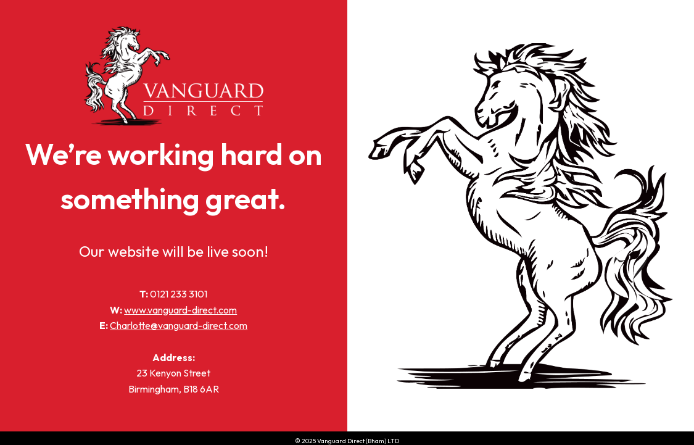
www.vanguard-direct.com (180, 310)
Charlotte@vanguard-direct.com (178, 325)
